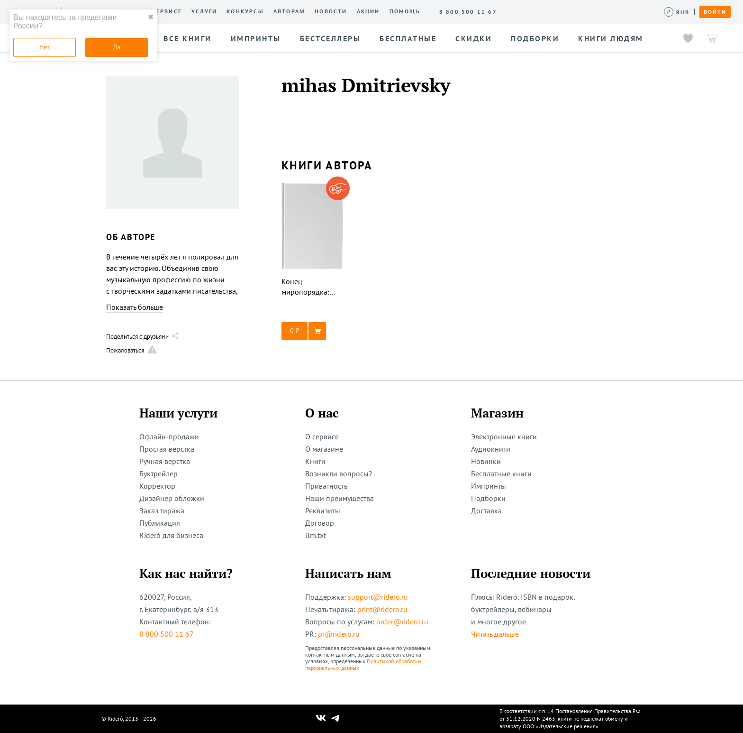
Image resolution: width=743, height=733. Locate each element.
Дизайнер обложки (171, 498)
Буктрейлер (158, 473)
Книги (315, 461)
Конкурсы (245, 11)
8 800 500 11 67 (166, 634)
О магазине (324, 449)
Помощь (405, 11)
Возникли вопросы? (338, 473)
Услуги (204, 11)
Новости (331, 11)
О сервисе (163, 11)
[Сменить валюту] (677, 12)
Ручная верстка (164, 461)
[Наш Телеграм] (335, 719)
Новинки (486, 461)
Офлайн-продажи (169, 436)
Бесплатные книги (501, 473)
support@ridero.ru (378, 597)
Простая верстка (166, 449)
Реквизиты (322, 510)
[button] (312, 331)
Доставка (486, 510)
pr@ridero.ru (339, 634)
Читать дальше (495, 634)
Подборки (488, 498)
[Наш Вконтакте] (321, 719)
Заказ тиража (161, 510)
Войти (715, 12)
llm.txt (315, 535)
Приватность (326, 486)
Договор (319, 523)
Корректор (157, 486)
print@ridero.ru (382, 609)
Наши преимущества (339, 498)
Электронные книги (504, 436)
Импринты (488, 486)
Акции (368, 11)
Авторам (289, 11)
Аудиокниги (490, 449)
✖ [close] (151, 17)
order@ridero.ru (402, 621)
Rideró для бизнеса (171, 535)
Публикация (159, 523)
